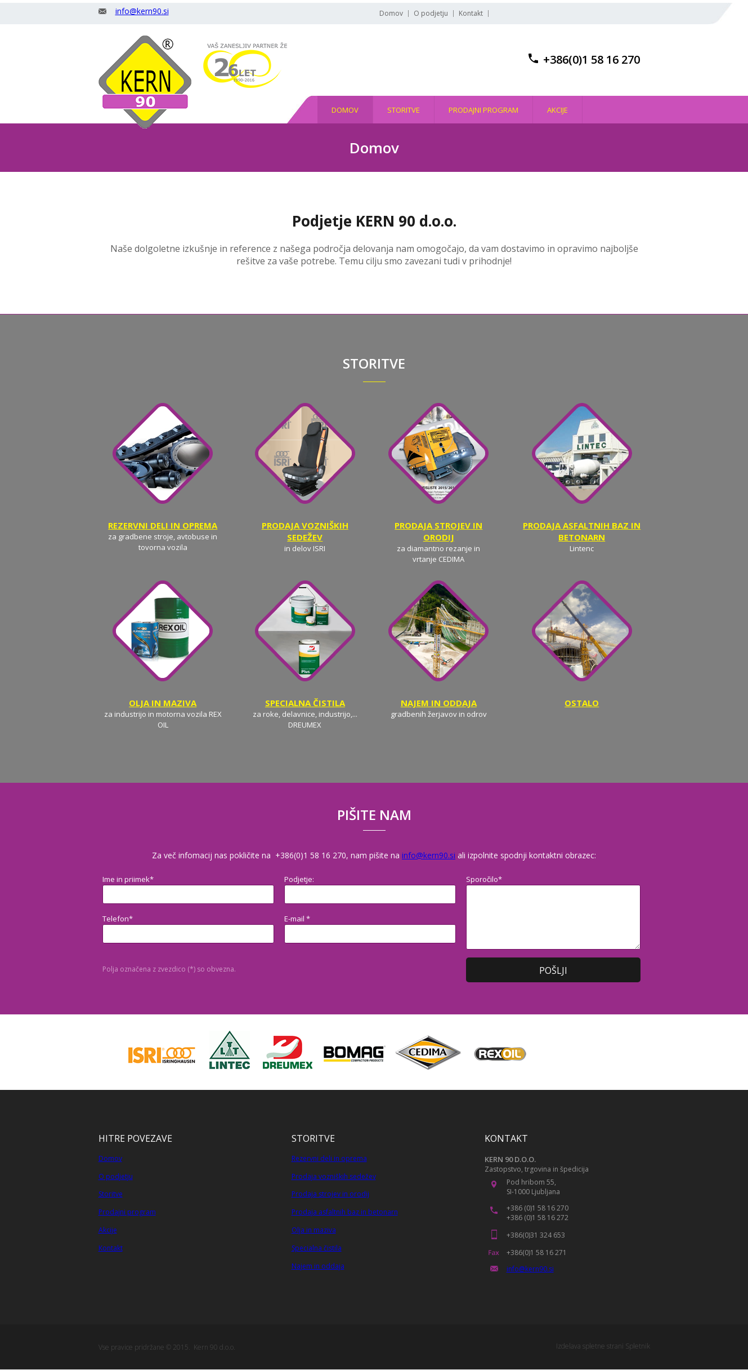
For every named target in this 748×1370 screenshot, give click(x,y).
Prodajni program (127, 1212)
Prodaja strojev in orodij (330, 1194)
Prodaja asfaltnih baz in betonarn (345, 1212)
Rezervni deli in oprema (329, 1158)
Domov (110, 1158)
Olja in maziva (314, 1230)
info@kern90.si (142, 11)
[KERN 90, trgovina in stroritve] (144, 82)
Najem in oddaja (318, 1266)
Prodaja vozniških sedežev (334, 1176)
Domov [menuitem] (391, 13)
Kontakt (110, 1248)
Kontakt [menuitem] (471, 13)
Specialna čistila (317, 1248)
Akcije (107, 1230)
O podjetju (115, 1176)
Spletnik (637, 1346)
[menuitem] (345, 109)
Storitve (110, 1194)
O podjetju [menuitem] (431, 13)
